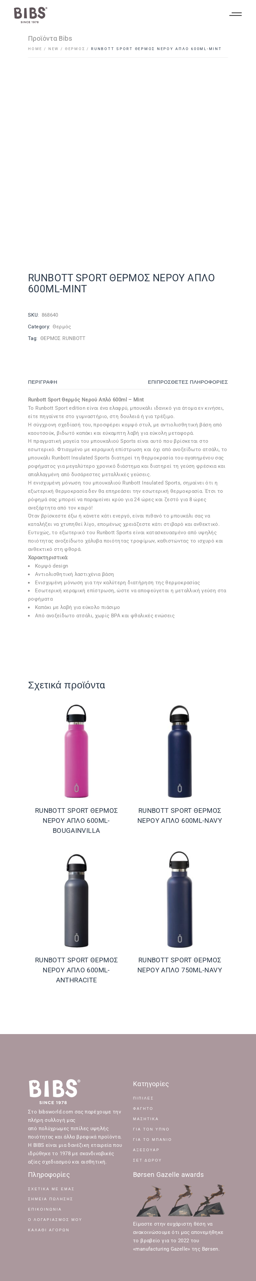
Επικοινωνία (45, 1209)
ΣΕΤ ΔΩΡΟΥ (147, 1160)
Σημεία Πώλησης (50, 1199)
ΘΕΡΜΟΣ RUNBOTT (63, 338)
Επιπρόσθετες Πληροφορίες (188, 382)
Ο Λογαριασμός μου (55, 1220)
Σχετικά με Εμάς (51, 1189)
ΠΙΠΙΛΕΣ (143, 1098)
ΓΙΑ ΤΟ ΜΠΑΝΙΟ (152, 1140)
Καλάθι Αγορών (49, 1230)
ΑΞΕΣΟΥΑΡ (146, 1150)
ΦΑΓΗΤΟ (143, 1108)
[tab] (65, 382)
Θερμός (62, 327)
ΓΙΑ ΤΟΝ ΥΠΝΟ (151, 1129)
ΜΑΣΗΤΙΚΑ (146, 1119)
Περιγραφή (42, 382)
